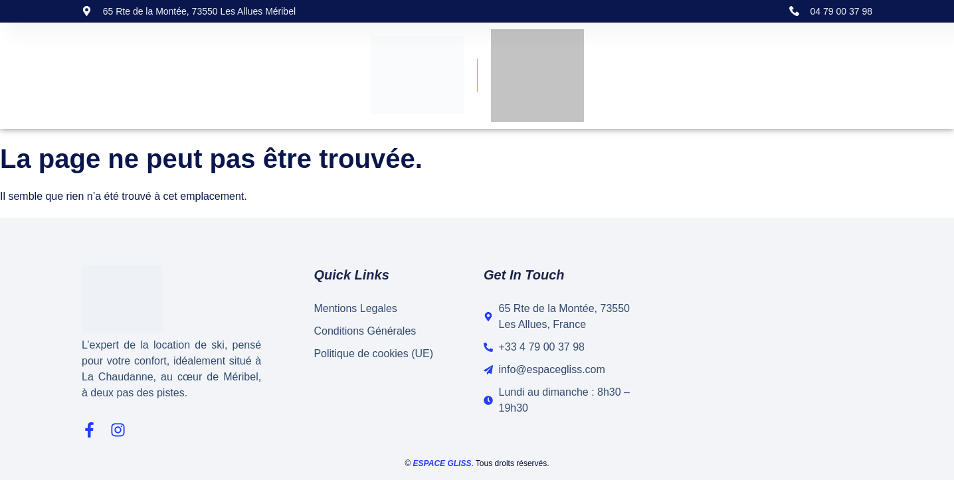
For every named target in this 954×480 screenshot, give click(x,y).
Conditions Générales (365, 331)
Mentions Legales (355, 308)
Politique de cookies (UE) (373, 353)
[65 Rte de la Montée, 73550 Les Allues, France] (763, 348)
